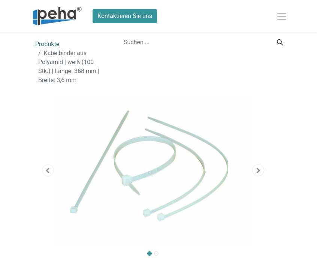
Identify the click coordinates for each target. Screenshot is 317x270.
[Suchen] (280, 42)
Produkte (47, 44)
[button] (47, 170)
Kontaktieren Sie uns (124, 16)
